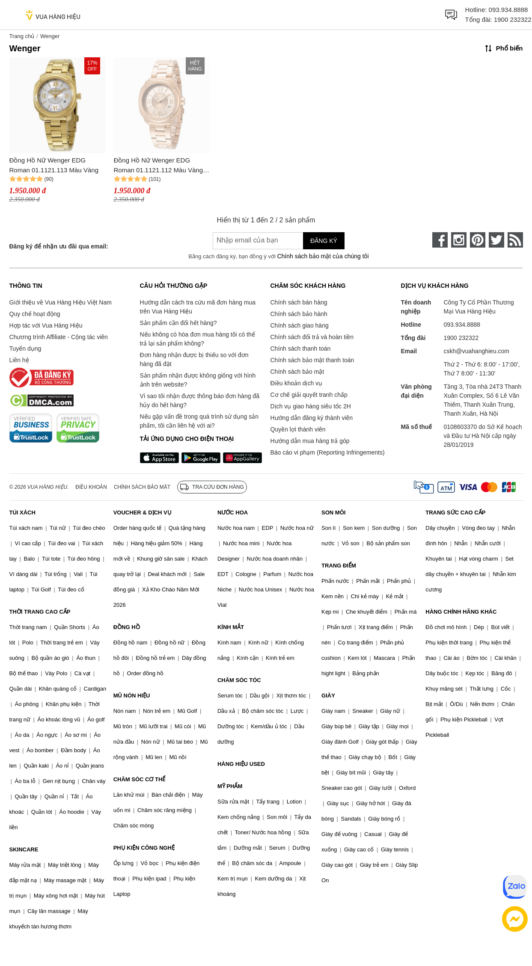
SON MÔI (333, 512)
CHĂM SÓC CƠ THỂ (139, 779)
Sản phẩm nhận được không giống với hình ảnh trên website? (198, 380)
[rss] (515, 240)
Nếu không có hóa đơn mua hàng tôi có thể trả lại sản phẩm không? (197, 339)
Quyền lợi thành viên (298, 429)
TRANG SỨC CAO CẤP (455, 512)
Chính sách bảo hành (298, 313)
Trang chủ (22, 36)
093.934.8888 (508, 9)
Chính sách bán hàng (298, 302)
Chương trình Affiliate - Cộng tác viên (58, 337)
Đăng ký (323, 240)
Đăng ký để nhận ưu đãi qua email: (58, 246)
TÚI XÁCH (22, 512)
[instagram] (459, 240)
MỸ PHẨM (229, 786)
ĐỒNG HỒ (126, 627)
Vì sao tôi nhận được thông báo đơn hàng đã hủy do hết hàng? (199, 400)
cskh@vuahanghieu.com (477, 351)
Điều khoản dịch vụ (296, 383)
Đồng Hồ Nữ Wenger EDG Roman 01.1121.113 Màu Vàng (53, 165)
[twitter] (496, 240)
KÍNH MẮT (230, 627)
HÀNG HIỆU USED (241, 764)
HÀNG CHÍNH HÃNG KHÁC (460, 612)
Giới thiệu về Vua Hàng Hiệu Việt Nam (60, 302)
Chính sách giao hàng (299, 325)
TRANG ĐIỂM (338, 565)
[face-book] (440, 240)
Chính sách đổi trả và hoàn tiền (312, 337)
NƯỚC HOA (232, 512)
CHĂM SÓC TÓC (239, 680)
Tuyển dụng (25, 348)
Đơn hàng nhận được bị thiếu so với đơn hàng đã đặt (194, 359)
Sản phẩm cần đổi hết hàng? (178, 322)
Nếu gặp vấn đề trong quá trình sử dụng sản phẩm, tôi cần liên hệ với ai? (199, 421)
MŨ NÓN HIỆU (131, 695)
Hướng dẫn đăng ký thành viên (311, 417)
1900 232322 (513, 19)
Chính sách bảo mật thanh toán (312, 360)
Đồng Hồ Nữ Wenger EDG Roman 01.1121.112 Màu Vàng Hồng (158, 166)
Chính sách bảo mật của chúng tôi (323, 256)
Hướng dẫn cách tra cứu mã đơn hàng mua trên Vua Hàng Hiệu (198, 307)
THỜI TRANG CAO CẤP (40, 612)
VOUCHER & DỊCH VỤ (142, 512)
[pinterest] (477, 240)
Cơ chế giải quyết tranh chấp (309, 394)
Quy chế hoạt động (34, 313)
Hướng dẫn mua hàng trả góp (310, 440)
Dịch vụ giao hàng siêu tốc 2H (310, 406)
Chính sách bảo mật (297, 371)
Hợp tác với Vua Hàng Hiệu (46, 325)
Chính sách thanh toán (300, 348)
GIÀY (328, 695)
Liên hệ (19, 360)
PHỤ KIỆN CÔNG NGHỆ (144, 848)
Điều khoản (91, 487)
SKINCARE (24, 849)
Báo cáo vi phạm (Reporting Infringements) (327, 452)
